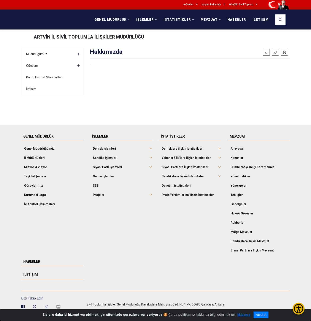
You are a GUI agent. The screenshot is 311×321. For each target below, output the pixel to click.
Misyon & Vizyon (36, 167)
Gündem (32, 66)
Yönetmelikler (240, 176)
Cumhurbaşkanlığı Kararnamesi (253, 167)
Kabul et (261, 314)
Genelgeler (238, 204)
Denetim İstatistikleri (176, 185)
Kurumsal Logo (35, 195)
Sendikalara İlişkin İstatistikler (183, 176)
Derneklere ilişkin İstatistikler (182, 148)
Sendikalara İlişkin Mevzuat (250, 241)
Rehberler (238, 222)
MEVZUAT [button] (209, 20)
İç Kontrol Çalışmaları (39, 204)
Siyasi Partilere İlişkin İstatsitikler (185, 167)
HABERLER (236, 20)
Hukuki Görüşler (242, 213)
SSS (96, 185)
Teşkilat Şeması (35, 176)
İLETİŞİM (260, 20)
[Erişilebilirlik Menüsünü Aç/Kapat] (299, 309)
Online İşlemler (103, 176)
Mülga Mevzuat (241, 232)
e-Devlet (188, 4)
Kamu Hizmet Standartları (44, 77)
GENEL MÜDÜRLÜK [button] (110, 20)
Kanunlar (237, 158)
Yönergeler (239, 185)
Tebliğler (237, 195)
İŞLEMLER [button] (145, 20)
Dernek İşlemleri (104, 148)
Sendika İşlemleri (105, 158)
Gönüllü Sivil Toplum (241, 4)
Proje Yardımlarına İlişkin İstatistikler (188, 195)
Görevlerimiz (33, 185)
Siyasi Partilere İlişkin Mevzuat (252, 250)
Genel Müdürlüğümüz (39, 148)
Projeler (99, 195)
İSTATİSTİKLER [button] (177, 20)
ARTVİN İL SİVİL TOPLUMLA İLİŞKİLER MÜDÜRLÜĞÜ (89, 37)
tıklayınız (244, 315)
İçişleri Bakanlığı (211, 4)
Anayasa (237, 148)
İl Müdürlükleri (34, 158)
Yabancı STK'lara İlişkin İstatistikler (186, 158)
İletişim (31, 89)
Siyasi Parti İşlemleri (107, 167)
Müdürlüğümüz (36, 54)
